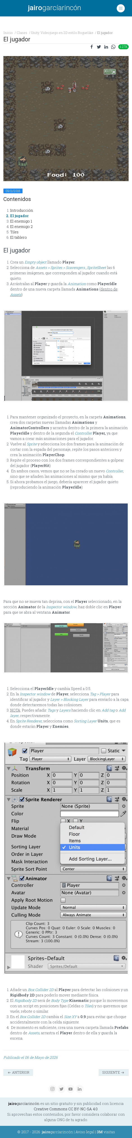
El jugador (19, 215)
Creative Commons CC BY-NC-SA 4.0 (66, 1108)
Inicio (8, 33)
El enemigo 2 (21, 226)
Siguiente (113, 1072)
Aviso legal (84, 1131)
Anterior (18, 1072)
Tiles (14, 232)
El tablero (18, 237)
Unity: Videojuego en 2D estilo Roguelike (62, 33)
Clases (22, 33)
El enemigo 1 (21, 221)
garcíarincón (54, 7)
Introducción (21, 210)
